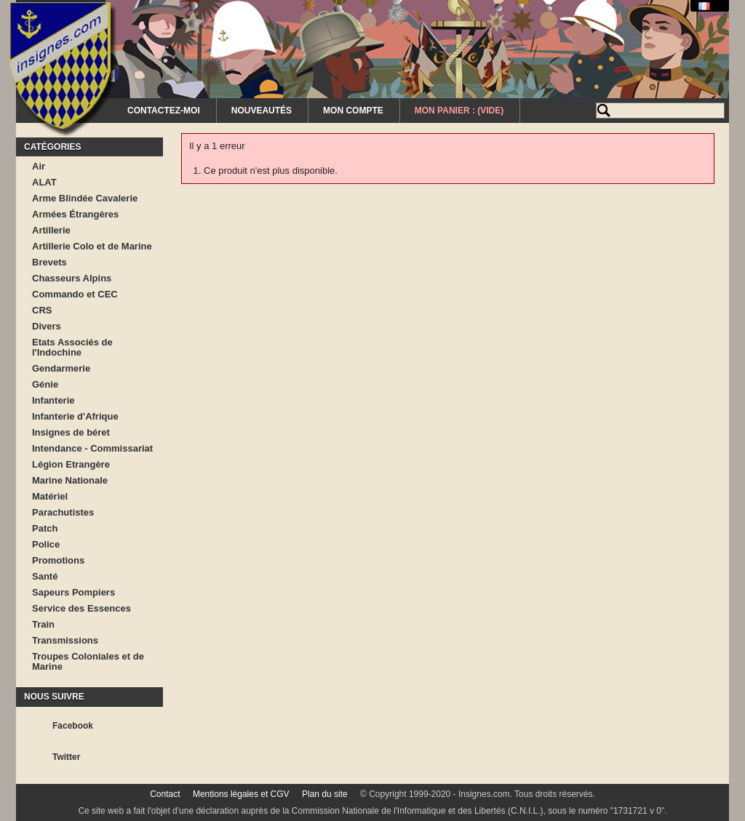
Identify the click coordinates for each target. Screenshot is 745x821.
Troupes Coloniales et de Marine (88, 661)
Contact (165, 794)
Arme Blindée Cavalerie (85, 198)
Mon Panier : (459, 110)
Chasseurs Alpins (71, 278)
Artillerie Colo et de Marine (92, 246)
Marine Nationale (70, 480)
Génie (45, 384)
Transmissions (65, 640)
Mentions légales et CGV (241, 794)
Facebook (72, 726)
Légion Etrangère (71, 464)
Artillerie (51, 230)
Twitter (66, 757)
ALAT (44, 182)
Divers (46, 326)
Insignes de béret (71, 432)
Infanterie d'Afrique (75, 416)
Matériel (50, 496)
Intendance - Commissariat (92, 448)
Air (38, 166)
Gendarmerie (61, 368)
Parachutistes (63, 512)
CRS (42, 310)
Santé (44, 576)
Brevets (49, 262)
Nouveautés (261, 110)
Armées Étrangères (75, 214)
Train (43, 624)
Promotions (58, 560)
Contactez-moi (163, 110)
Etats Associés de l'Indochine (72, 347)
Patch (44, 528)
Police (46, 544)
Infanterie (53, 400)
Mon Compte (353, 110)
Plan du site (325, 794)
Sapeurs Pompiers (73, 592)
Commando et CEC (75, 294)
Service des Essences (81, 608)
